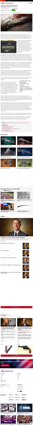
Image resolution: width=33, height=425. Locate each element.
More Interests (9, 315)
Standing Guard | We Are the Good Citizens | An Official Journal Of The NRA (24, 332)
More (5, 216)
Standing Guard (20, 330)
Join (6, 0)
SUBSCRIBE (5, 365)
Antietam (9, 122)
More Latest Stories (20, 307)
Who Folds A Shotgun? (6, 130)
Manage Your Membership (20, 394)
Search (1, 384)
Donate (11, 0)
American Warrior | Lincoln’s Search (8, 126)
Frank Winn (3, 122)
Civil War (6, 122)
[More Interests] (11, 315)
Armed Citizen (3, 317)
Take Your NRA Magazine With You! (7, 418)
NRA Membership (19, 390)
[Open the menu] (31, 3)
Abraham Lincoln (22, 122)
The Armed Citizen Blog (8, 329)
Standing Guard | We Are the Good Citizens (8, 243)
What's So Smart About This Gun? (7, 131)
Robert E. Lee (18, 122)
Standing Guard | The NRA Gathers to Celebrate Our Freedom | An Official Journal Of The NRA (24, 335)
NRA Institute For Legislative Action (5, 390)
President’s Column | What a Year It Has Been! (13, 237)
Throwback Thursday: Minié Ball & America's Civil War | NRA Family (8, 211)
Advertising (2, 379)
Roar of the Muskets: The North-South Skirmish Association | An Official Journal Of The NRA (8, 200)
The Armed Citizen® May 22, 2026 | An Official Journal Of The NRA (8, 328)
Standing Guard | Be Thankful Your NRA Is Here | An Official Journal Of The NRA (25, 328)
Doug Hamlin (24, 330)
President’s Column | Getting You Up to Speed (8, 257)
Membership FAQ (19, 393)
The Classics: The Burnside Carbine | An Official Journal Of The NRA (23, 211)
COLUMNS (27, 330)
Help (1, 383)
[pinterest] (17, 7)
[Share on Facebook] (13, 7)
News (8, 8)
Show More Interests (20, 355)
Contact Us (2, 380)
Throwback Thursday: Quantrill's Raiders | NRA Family (24, 200)
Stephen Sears (11, 86)
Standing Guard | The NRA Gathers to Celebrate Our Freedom (11, 265)
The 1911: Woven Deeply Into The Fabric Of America (10, 128)
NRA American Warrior (4, 8)
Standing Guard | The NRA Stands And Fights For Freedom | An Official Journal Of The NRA (24, 338)
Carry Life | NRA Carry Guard (7, 127)
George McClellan (13, 122)
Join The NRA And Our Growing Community (22, 419)
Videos (18, 384)
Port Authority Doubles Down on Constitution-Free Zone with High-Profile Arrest (11, 273)
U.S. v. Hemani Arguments (5, 250)
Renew (8, 0)
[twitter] (15, 7)
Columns (18, 317)
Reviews (18, 344)
